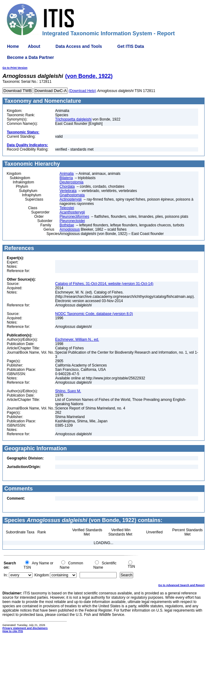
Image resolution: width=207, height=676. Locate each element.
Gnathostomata (72, 195)
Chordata (66, 186)
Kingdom (41, 575)
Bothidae (66, 225)
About (34, 46)
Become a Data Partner (30, 57)
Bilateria (66, 178)
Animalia (66, 173)
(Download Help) (82, 91)
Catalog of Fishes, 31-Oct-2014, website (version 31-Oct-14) (104, 284)
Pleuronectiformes (74, 216)
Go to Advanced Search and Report (181, 585)
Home (13, 46)
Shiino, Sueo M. (68, 391)
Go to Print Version (15, 67)
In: (6, 575)
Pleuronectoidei (72, 221)
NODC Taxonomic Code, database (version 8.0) (94, 314)
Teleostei (66, 208)
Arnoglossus (69, 229)
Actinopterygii (70, 199)
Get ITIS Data (130, 46)
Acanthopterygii (72, 212)
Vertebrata (67, 191)
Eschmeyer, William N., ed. (77, 339)
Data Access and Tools (78, 46)
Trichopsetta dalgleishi (73, 119)
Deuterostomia (71, 182)
